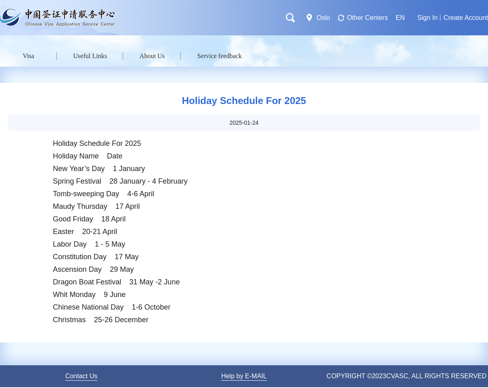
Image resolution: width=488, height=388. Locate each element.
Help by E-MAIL (244, 376)
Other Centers (367, 17)
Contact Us (81, 376)
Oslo (323, 17)
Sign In (427, 17)
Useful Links (90, 55)
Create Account (466, 17)
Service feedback (219, 55)
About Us (152, 55)
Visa (28, 55)
